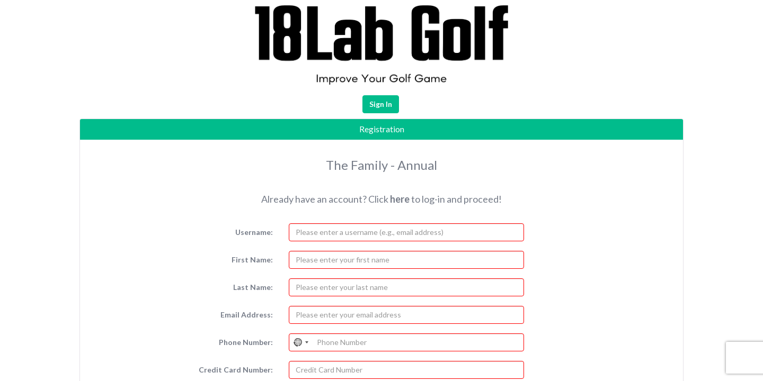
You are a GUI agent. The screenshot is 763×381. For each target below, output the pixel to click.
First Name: (252, 259)
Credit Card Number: (236, 369)
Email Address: (246, 314)
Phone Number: (246, 342)
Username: (254, 232)
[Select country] (301, 342)
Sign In (380, 103)
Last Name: (253, 287)
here (400, 199)
